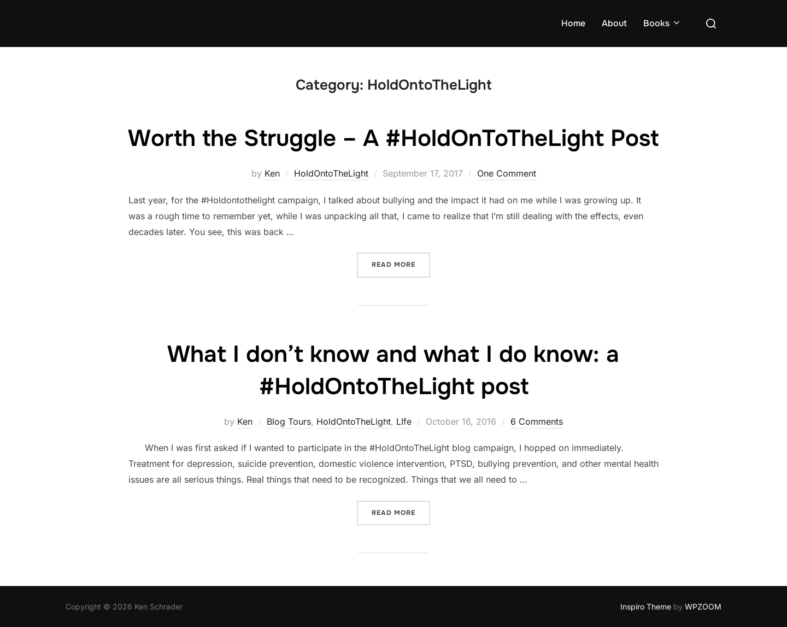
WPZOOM (703, 606)
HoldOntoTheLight (331, 173)
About (614, 23)
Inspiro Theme (645, 606)
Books (662, 23)
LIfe (404, 421)
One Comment (506, 173)
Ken (272, 173)
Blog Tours (289, 421)
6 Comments (536, 421)
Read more (401, 264)
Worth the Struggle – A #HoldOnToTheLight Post (393, 138)
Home (573, 23)
